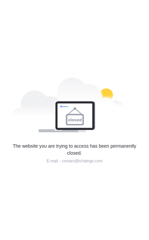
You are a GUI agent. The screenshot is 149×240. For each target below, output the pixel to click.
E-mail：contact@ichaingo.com (74, 161)
